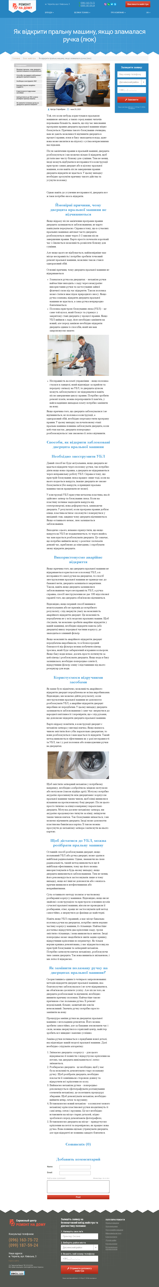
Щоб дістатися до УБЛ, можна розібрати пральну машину (27, 98)
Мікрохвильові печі (113, 1233)
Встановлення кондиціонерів (111, 1248)
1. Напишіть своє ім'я (72, 1231)
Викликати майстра (137, 4)
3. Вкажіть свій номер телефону (78, 1253)
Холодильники (112, 1226)
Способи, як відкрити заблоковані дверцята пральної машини (29, 76)
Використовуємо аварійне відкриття (26, 86)
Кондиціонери (111, 1244)
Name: (50, 1166)
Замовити (131, 99)
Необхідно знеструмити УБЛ (27, 81)
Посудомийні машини (114, 1230)
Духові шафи (111, 1240)
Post (78, 1197)
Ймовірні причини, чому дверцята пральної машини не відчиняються (29, 70)
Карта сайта (14, 1261)
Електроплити (111, 1237)
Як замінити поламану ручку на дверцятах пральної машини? (28, 103)
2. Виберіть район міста (73, 1242)
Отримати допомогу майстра (79, 1269)
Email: (50, 1172)
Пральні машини (112, 1223)
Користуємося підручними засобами (26, 92)
